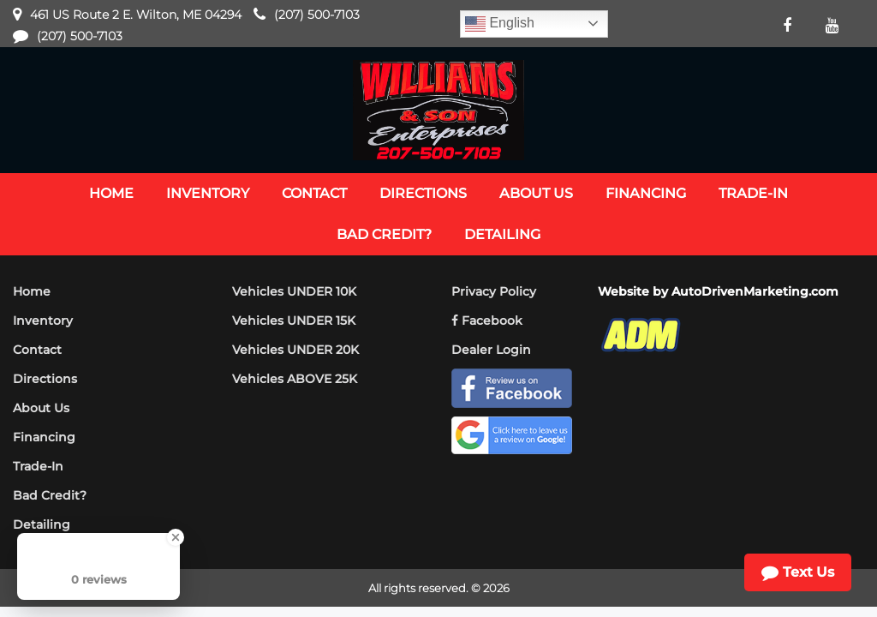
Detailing (41, 524)
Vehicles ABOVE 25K (294, 378)
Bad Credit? (50, 495)
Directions (45, 378)
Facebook (486, 320)
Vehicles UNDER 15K (293, 320)
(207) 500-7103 (317, 14)
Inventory (43, 320)
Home (32, 291)
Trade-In (38, 466)
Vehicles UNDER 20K (295, 349)
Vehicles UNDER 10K (294, 291)
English (499, 24)
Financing (44, 437)
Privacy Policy (493, 291)
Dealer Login (491, 349)
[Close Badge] (175, 537)
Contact (37, 349)
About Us (41, 408)
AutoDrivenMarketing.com (754, 291)
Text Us (797, 572)
